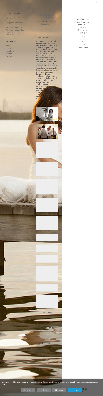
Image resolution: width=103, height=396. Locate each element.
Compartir (47, 313)
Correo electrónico (43, 343)
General (82, 36)
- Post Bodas (9, 56)
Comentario (40, 351)
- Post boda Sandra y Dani (14, 30)
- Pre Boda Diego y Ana (13, 27)
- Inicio (7, 46)
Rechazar (59, 390)
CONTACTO (82, 28)
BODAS (82, 42)
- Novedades (9, 51)
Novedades (82, 39)
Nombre (39, 335)
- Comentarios (49, 23)
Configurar (43, 390)
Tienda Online (83, 48)
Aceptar (75, 390)
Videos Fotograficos (82, 22)
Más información (28, 390)
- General (8, 48)
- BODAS (8, 54)
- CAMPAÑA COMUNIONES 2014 (13, 34)
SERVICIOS (82, 25)
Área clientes (83, 30)
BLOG (82, 33)
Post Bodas (82, 44)
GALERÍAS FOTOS (83, 19)
